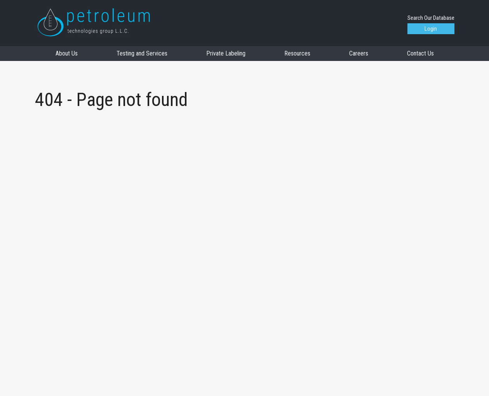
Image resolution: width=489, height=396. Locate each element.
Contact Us (420, 53)
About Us (67, 53)
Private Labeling (225, 53)
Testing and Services (142, 53)
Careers (358, 53)
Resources (297, 53)
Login (431, 28)
